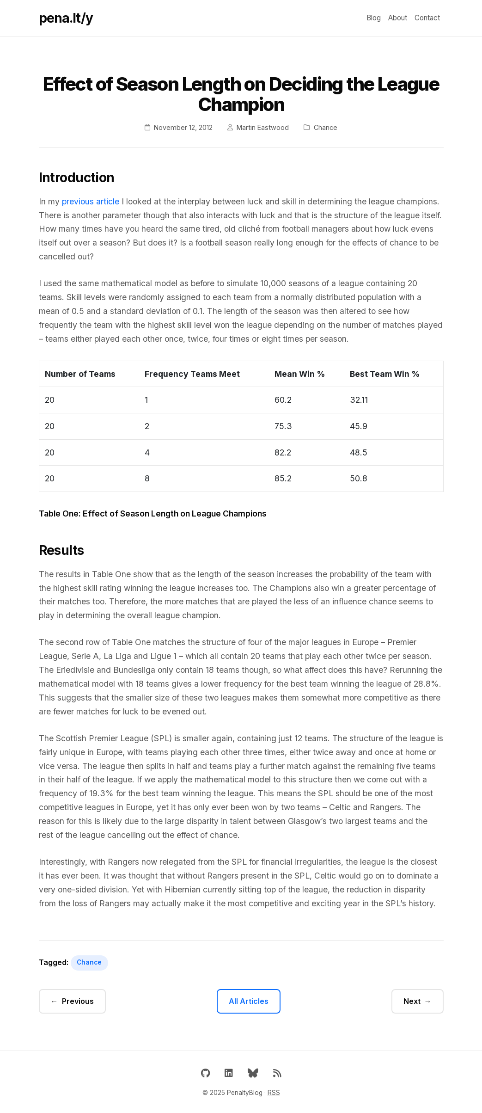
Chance (89, 962)
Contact (427, 17)
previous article (90, 201)
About (397, 17)
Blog (373, 17)
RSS (274, 1092)
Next (412, 1001)
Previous (78, 1001)
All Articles (248, 1001)
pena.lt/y (66, 18)
